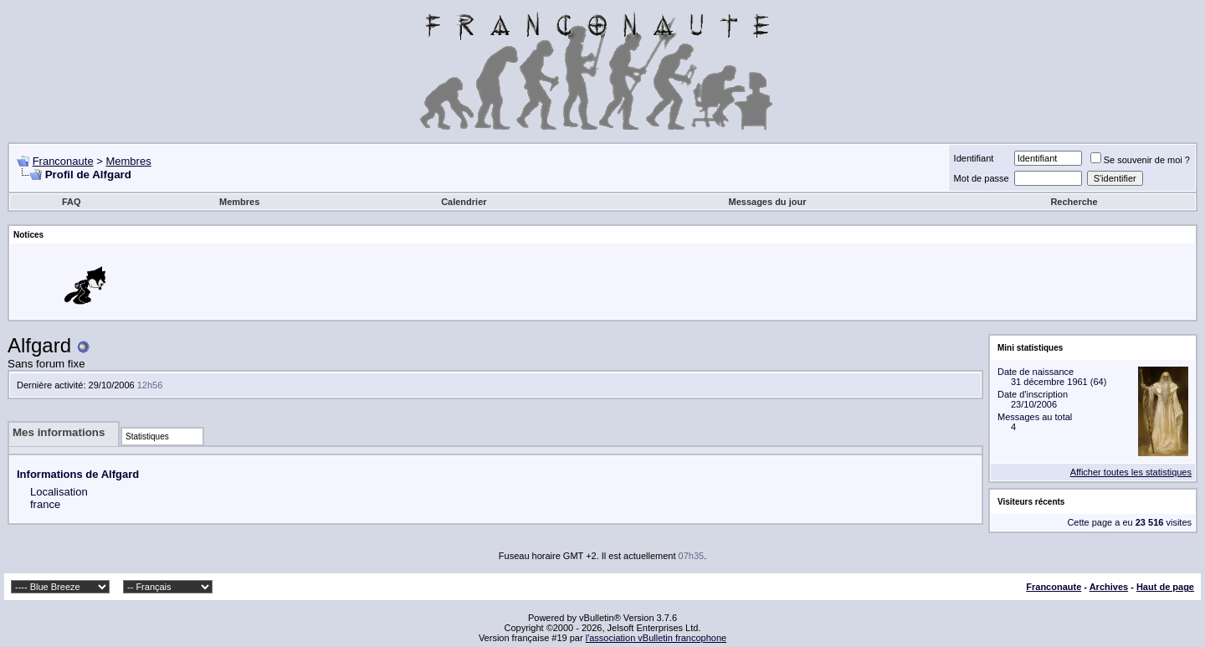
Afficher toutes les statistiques (1131, 472)
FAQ (71, 202)
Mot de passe (981, 178)
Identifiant (974, 158)
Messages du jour (768, 202)
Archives (1109, 587)
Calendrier (463, 202)
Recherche (1073, 202)
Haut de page (1165, 587)
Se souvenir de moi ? (1140, 160)
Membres (128, 161)
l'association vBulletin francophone (656, 638)
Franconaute (63, 161)
